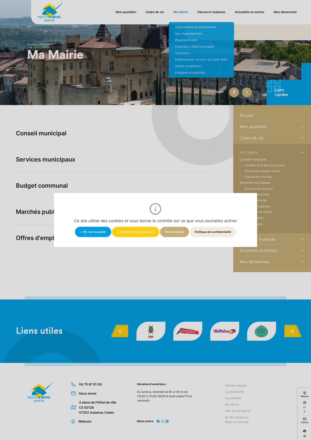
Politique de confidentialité (213, 231)
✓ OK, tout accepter (93, 231)
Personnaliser (174, 231)
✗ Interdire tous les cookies (135, 231)
